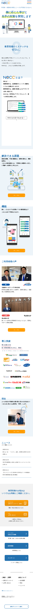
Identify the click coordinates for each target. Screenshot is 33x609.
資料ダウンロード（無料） (16, 606)
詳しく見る (16, 195)
